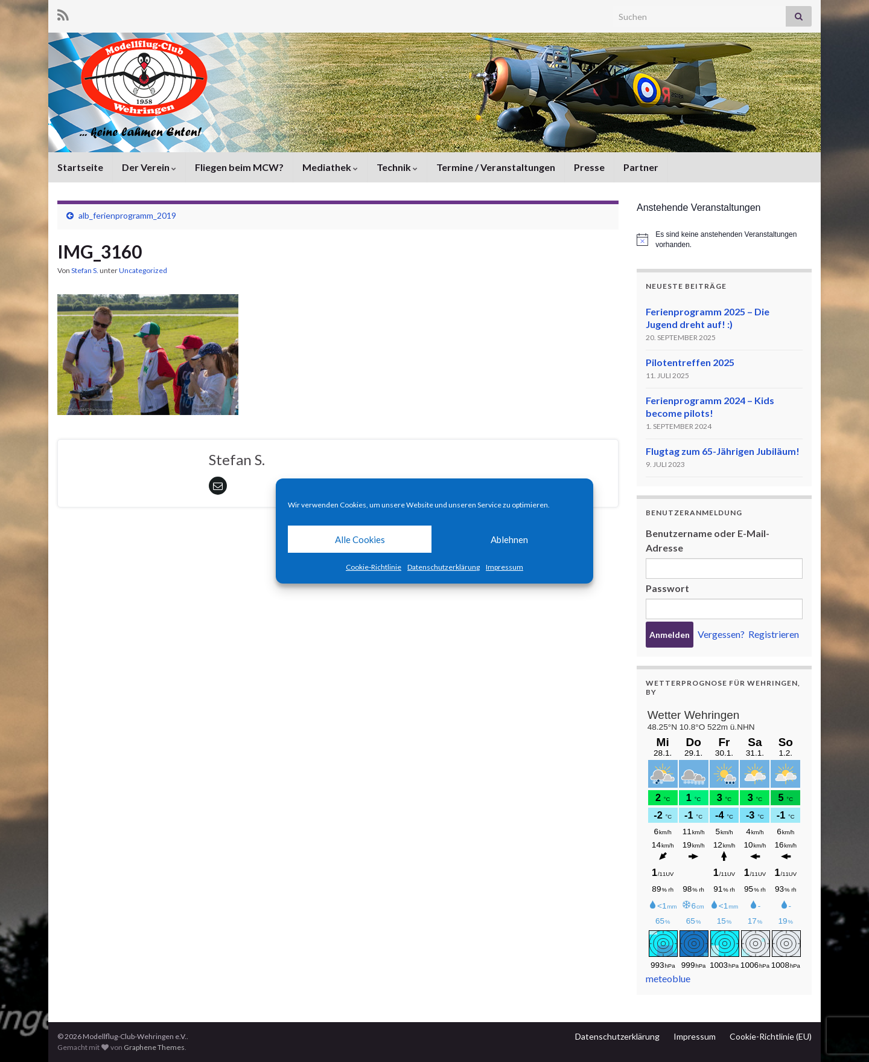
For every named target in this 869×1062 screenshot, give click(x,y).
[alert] (724, 239)
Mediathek (330, 167)
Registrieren (773, 634)
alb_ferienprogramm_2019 (127, 215)
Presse (589, 167)
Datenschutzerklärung (443, 566)
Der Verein (149, 167)
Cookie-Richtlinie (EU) (771, 1036)
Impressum (504, 566)
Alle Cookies (360, 539)
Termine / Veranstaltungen (495, 167)
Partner (640, 167)
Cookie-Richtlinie (373, 566)
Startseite (80, 167)
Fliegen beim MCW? (239, 167)
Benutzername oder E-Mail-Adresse (707, 540)
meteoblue (668, 978)
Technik (397, 167)
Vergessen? (721, 634)
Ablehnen (509, 539)
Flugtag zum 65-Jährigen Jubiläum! (723, 451)
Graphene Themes (154, 1047)
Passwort (667, 588)
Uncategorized (143, 270)
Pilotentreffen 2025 (690, 362)
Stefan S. (84, 270)
